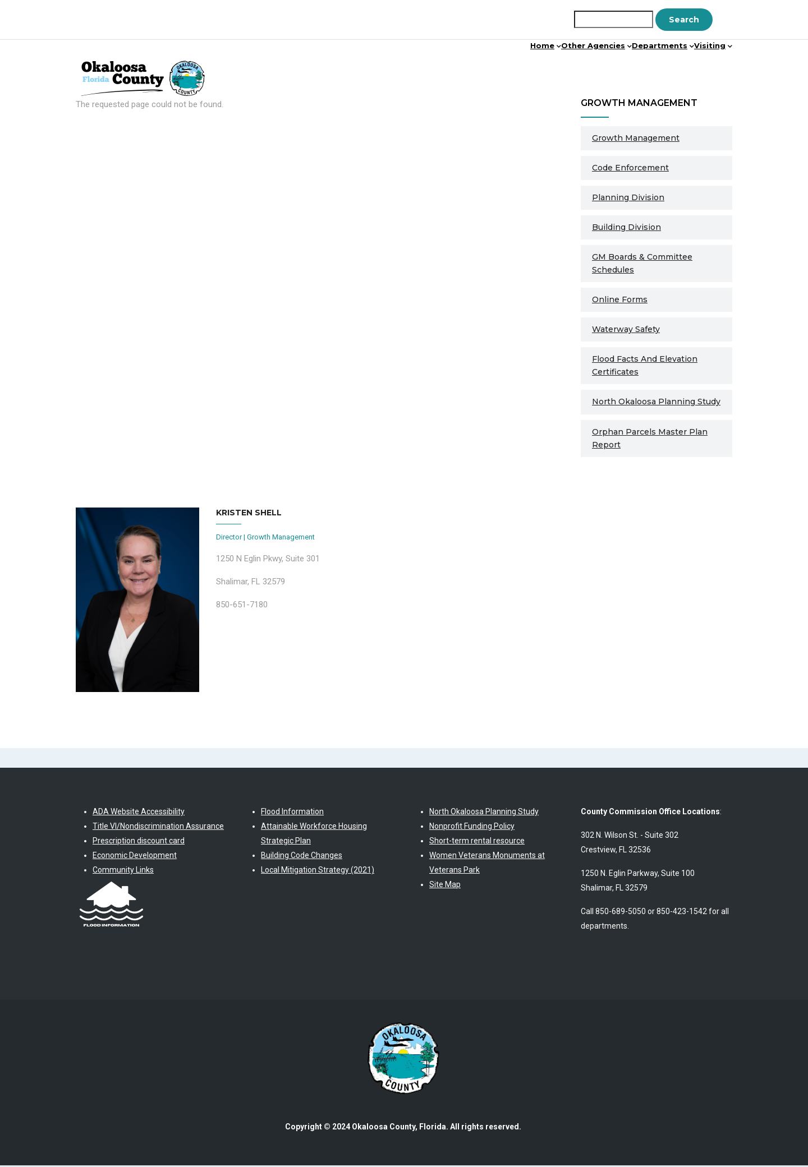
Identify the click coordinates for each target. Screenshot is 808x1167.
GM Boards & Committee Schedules (642, 264)
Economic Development (135, 856)
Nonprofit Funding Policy (472, 827)
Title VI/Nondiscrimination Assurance (158, 827)
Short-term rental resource (477, 841)
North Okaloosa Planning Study (656, 403)
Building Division (626, 228)
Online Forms (620, 301)
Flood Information (292, 812)
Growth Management (636, 139)
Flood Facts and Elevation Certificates (644, 366)
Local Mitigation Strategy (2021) (317, 870)
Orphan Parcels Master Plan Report (650, 439)
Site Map (445, 885)
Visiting (702, 69)
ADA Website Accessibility (139, 812)
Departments (630, 69)
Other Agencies (540, 69)
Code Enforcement (630, 169)
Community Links (123, 870)
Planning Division (628, 198)
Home (466, 69)
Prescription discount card (139, 841)
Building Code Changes (301, 856)
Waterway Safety (626, 330)
